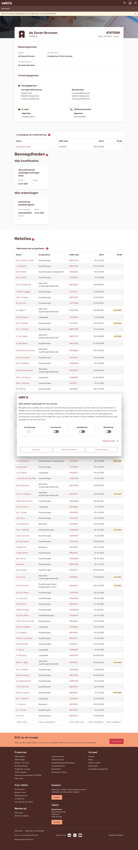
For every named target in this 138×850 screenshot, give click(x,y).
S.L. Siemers (21, 710)
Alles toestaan (101, 450)
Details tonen (109, 441)
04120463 (74, 478)
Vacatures (19, 813)
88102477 (74, 604)
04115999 (74, 467)
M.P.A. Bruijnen (22, 485)
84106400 (74, 485)
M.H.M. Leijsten (22, 692)
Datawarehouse (21, 795)
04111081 (73, 357)
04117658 (74, 518)
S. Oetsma (20, 577)
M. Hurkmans (22, 644)
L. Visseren (21, 704)
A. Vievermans (22, 524)
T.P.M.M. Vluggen (23, 292)
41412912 (62, 147)
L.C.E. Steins (21, 473)
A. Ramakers (21, 343)
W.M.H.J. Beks (22, 662)
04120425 (74, 461)
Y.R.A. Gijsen (21, 570)
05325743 (74, 655)
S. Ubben (20, 650)
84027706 (74, 336)
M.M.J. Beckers (22, 383)
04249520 (74, 501)
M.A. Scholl (21, 558)
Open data (19, 778)
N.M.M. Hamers (22, 675)
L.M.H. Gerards (22, 536)
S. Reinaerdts (22, 553)
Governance (19, 789)
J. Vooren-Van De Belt (26, 478)
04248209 (74, 610)
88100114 (73, 638)
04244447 (74, 536)
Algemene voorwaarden (34, 831)
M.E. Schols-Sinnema (25, 350)
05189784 (74, 317)
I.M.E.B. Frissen (22, 610)
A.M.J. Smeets (22, 297)
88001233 (74, 297)
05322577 (74, 473)
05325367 (74, 650)
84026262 (74, 284)
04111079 (73, 323)
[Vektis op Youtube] (80, 835)
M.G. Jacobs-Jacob (25, 260)
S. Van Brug (21, 655)
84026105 (74, 370)
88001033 (74, 260)
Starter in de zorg (22, 763)
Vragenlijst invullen (22, 769)
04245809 (74, 558)
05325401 (74, 698)
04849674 (74, 363)
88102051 (74, 585)
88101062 (74, 553)
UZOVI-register (21, 772)
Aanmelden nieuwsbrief (97, 769)
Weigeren (36, 450)
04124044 (74, 593)
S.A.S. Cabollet (22, 363)
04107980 (74, 303)
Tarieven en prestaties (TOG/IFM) (28, 775)
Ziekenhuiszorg (57, 760)
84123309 (74, 704)
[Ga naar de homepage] (6, 3)
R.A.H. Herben (22, 323)
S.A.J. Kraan (21, 512)
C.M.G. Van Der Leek (25, 621)
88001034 (74, 266)
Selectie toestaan (69, 450)
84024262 (74, 350)
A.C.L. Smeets (22, 669)
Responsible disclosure (24, 839)
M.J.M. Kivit (21, 303)
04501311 (73, 570)
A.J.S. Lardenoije (23, 284)
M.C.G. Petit (21, 272)
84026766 (74, 310)
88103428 (74, 675)
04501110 (74, 644)
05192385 (74, 507)
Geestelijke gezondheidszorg (63, 763)
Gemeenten (56, 769)
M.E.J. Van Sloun (23, 377)
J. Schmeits (21, 266)
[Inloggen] (130, 3)
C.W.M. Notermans (24, 501)
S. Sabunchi (21, 547)
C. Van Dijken (22, 336)
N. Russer (20, 564)
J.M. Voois (20, 518)
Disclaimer (19, 831)
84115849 (74, 577)
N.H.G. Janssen (22, 357)
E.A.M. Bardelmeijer (24, 370)
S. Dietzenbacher (23, 681)
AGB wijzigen (20, 760)
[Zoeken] (124, 3)
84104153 (74, 662)
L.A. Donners (21, 598)
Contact (56, 822)
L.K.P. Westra (21, 632)
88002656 (74, 564)
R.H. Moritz (21, 389)
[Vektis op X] (75, 835)
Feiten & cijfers (94, 763)
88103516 (74, 710)
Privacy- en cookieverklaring (26, 835)
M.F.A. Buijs (21, 604)
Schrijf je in (116, 741)
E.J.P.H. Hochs (22, 507)
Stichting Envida (23, 147)
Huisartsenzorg (57, 756)
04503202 (74, 669)
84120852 (74, 524)
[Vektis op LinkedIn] (69, 835)
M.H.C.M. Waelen (23, 627)
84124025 (74, 547)
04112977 (73, 383)
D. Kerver (20, 716)
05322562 (74, 627)
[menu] (135, 3)
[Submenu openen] (134, 9)
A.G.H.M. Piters (22, 593)
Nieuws (91, 756)
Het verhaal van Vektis (24, 802)
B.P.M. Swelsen (22, 317)
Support (56, 797)
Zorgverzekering (58, 766)
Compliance (19, 799)
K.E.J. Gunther (22, 329)
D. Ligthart (21, 310)
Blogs (90, 760)
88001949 (74, 343)
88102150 (74, 692)
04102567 (74, 272)
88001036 (74, 329)
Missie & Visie (20, 792)
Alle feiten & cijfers (59, 772)
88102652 (74, 621)
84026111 (73, 494)
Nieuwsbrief (93, 766)
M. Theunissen (22, 461)
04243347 (74, 512)
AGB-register (20, 756)
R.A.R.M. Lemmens (24, 638)
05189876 (74, 377)
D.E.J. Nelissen (22, 698)
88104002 (74, 716)
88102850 (74, 632)
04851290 (74, 389)
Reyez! (120, 835)
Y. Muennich (21, 467)
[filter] (26, 722)
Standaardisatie (21, 766)
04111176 (73, 292)
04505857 (74, 598)
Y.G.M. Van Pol (22, 585)
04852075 (74, 681)
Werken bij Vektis (21, 816)
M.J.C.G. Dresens (23, 494)
